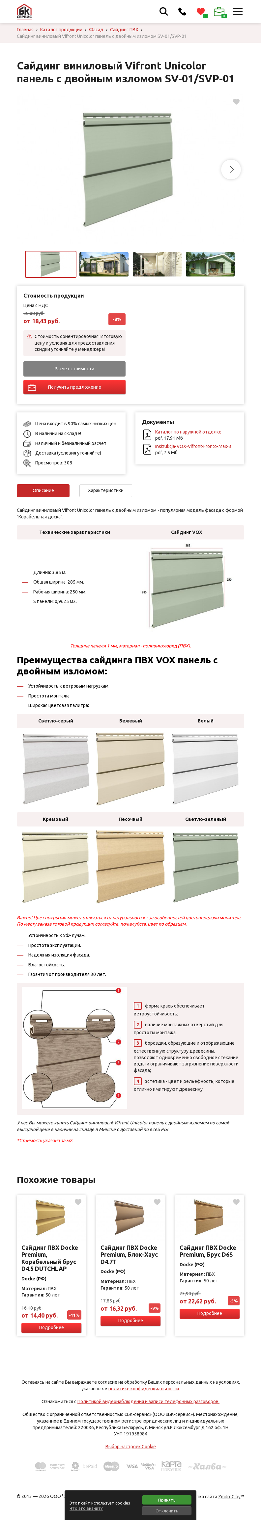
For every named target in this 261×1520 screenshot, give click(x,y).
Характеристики (106, 490)
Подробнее (51, 1327)
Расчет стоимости (74, 368)
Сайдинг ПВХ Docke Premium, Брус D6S (208, 1251)
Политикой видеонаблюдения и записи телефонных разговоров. (148, 1401)
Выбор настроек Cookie (130, 1446)
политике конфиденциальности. (144, 1388)
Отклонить (167, 1510)
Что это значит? (86, 1508)
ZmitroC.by (229, 1496)
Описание (43, 490)
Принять (167, 1500)
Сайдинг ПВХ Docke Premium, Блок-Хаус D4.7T (129, 1254)
